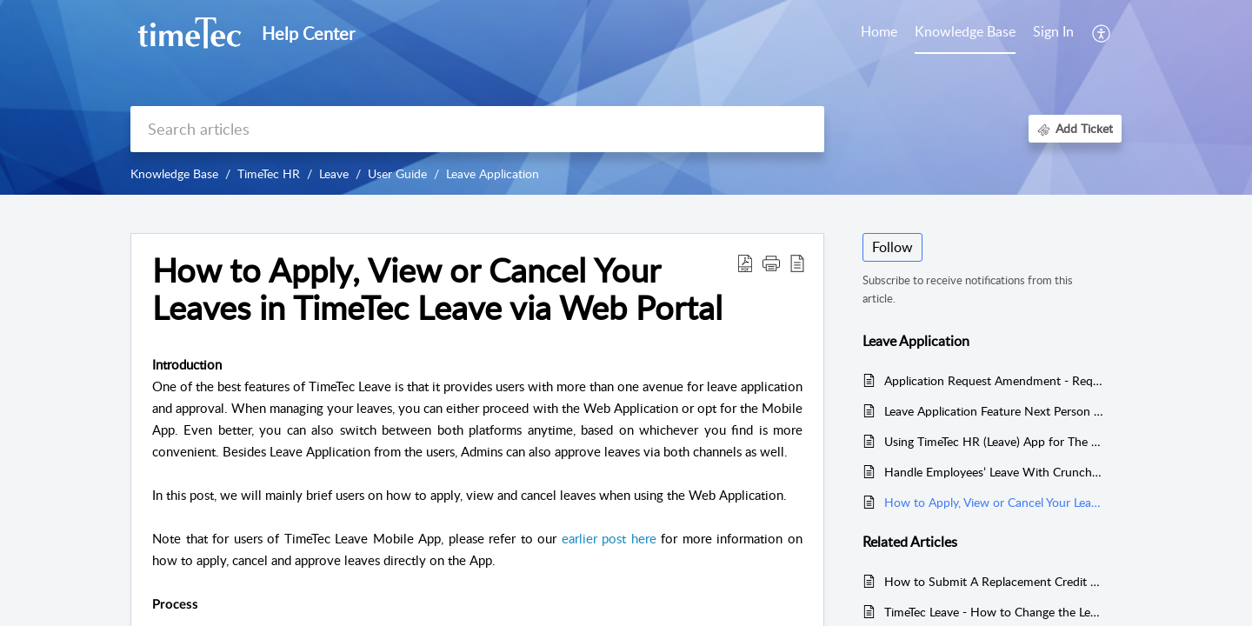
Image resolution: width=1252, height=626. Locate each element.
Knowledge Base (174, 173)
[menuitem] (1053, 33)
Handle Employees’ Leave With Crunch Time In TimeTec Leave (994, 471)
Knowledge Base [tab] (965, 31)
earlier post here (609, 538)
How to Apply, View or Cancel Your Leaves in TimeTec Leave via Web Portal (994, 502)
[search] (477, 129)
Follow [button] (892, 246)
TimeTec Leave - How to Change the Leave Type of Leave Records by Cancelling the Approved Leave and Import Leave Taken (994, 611)
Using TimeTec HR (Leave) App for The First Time (994, 441)
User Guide (397, 173)
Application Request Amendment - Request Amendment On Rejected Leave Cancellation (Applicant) (994, 380)
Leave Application (492, 173)
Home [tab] (879, 31)
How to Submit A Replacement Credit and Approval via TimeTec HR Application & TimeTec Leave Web (994, 581)
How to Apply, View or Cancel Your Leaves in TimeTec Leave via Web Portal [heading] (437, 289)
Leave (334, 173)
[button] (1102, 33)
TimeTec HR (268, 173)
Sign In (1053, 31)
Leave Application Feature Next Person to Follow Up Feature (994, 411)
